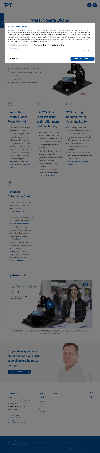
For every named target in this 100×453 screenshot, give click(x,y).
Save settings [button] (13, 59)
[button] (82, 59)
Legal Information (13, 49)
